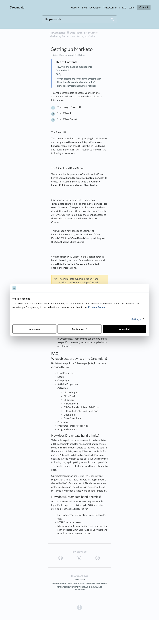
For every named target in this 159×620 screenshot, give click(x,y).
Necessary (34, 329)
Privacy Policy (96, 307)
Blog (84, 7)
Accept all (124, 329)
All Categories (57, 32)
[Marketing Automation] (62, 36)
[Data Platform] (76, 32)
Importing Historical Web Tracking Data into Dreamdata (79, 588)
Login (131, 7)
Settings (136, 319)
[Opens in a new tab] (79, 607)
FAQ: (58, 74)
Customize (79, 329)
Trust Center (110, 7)
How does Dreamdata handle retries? (76, 85)
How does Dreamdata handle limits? (76, 82)
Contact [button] (143, 7)
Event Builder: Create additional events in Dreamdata (79, 583)
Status (122, 7)
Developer (95, 7)
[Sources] (92, 32)
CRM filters (79, 579)
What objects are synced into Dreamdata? (79, 78)
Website (75, 7)
